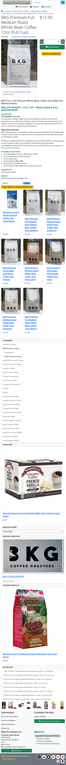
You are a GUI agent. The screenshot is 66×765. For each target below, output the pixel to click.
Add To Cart (52, 47)
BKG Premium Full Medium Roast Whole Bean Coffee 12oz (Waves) (31, 323)
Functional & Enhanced (11, 384)
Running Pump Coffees (11, 428)
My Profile (46, 7)
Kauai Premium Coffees (11, 404)
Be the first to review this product (24, 36)
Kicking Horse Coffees (11, 408)
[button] (19, 63)
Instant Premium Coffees (12, 400)
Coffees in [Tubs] (9, 368)
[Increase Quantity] (63, 41)
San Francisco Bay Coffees (12, 432)
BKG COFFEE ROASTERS (13, 576)
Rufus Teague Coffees (11, 424)
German (6, 388)
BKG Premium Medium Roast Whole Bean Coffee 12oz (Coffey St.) (54, 224)
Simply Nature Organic (11, 440)
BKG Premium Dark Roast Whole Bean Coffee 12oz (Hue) (53, 273)
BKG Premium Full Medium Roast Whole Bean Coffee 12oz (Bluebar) (31, 224)
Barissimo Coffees (9, 344)
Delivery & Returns (8, 724)
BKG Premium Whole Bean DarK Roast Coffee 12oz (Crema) (9, 273)
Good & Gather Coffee (11, 396)
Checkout (34, 7)
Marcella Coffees (9, 416)
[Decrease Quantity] (42, 41)
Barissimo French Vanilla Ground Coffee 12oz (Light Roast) (11, 216)
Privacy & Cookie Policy (9, 716)
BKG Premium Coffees (21, 11)
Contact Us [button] (16, 751)
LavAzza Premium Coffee (12, 412)
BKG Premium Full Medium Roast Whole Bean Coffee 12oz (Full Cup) (29, 675)
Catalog (8, 11)
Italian (5, 392)
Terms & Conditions (8, 720)
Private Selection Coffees (12, 420)
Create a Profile (39, 716)
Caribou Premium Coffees (12, 364)
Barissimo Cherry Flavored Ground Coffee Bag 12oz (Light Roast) (30, 655)
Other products (8, 581)
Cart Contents (21, 7)
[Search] (47, 2)
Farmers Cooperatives (11, 376)
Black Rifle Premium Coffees (13, 360)
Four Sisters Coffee (10, 380)
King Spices (8, 352)
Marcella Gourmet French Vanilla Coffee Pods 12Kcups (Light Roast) (31, 514)
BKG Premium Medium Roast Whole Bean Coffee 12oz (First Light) (32, 273)
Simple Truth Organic (10, 436)
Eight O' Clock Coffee (10, 372)
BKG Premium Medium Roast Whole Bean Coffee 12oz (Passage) (10, 323)
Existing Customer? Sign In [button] (49, 721)
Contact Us (5, 728)
